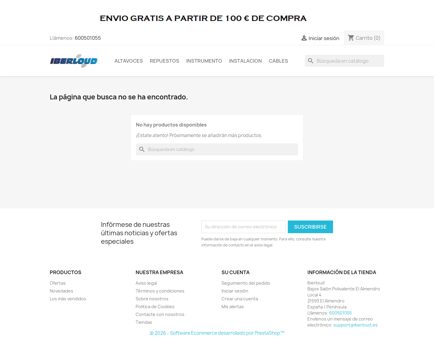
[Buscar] (344, 61)
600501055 (88, 38)
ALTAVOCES (129, 61)
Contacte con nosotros (160, 314)
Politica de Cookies (155, 306)
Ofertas (58, 283)
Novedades (61, 291)
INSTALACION (245, 61)
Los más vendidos (68, 299)
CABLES (278, 61)
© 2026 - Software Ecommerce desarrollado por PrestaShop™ (217, 333)
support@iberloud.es (355, 325)
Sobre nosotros (152, 299)
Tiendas (144, 322)
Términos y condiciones (160, 291)
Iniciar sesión (235, 291)
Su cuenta (236, 272)
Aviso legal (146, 283)
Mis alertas (233, 306)
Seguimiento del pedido (246, 283)
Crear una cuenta (240, 299)
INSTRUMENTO (204, 61)
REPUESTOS (164, 61)
